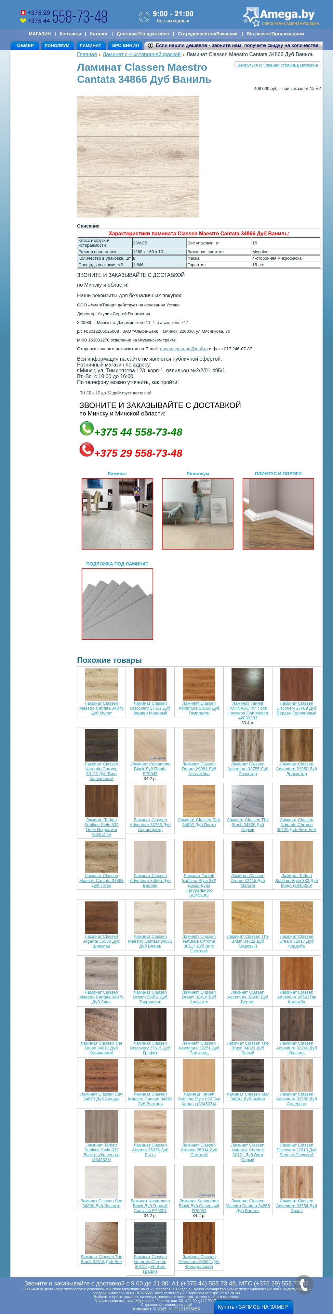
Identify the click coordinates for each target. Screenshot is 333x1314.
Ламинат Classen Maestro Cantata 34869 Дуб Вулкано (150, 1099)
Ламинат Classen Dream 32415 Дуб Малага (248, 880)
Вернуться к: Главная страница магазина (277, 65)
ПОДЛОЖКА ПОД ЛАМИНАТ (117, 600)
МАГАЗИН (40, 33)
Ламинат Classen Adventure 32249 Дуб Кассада (296, 1048)
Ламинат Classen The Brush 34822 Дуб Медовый (248, 941)
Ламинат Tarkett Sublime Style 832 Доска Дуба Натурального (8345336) (199, 885)
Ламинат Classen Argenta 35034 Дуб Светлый (199, 1150)
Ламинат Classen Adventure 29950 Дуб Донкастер (296, 769)
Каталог (99, 33)
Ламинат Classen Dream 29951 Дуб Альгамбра (199, 769)
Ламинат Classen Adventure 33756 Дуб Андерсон (296, 1099)
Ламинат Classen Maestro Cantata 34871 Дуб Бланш (150, 941)
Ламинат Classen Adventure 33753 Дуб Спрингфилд (150, 824)
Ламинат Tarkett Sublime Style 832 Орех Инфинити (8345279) (102, 827)
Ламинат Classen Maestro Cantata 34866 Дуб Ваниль (248, 1205)
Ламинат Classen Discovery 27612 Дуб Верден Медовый (150, 708)
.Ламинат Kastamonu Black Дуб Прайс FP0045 (150, 769)
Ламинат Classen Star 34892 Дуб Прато (199, 822)
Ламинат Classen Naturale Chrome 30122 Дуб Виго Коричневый (101, 771)
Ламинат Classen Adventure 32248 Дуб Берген (247, 997)
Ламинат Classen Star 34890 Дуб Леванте (101, 1203)
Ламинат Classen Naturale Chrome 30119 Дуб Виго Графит (150, 1264)
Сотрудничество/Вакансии (208, 33)
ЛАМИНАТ (90, 45)
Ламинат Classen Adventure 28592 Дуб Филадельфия (199, 1261)
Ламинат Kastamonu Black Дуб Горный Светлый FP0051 (150, 1205)
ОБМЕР (25, 45)
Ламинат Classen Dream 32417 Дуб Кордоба (296, 941)
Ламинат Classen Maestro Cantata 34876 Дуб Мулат (101, 708)
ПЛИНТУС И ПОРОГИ (278, 510)
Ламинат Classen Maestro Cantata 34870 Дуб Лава (101, 997)
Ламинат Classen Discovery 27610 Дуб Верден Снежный (296, 1150)
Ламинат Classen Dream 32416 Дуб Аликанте (199, 997)
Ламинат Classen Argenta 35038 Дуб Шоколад (101, 941)
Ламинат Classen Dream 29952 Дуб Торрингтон (150, 997)
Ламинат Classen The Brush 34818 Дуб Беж (101, 1259)
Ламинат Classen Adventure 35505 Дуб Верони (150, 880)
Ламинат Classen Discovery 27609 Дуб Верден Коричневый (296, 708)
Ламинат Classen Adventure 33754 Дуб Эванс (296, 1205)
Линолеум (197, 510)
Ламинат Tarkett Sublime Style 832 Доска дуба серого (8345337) (101, 1152)
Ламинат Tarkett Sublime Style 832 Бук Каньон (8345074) (199, 1099)
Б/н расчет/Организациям (275, 33)
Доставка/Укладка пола (142, 33)
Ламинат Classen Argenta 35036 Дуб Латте (150, 1150)
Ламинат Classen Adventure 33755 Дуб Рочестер (247, 769)
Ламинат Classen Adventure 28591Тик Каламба (296, 997)
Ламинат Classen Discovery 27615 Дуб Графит (150, 1048)
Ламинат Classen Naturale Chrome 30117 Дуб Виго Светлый (199, 943)
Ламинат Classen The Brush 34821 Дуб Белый (248, 1048)
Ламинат (117, 510)
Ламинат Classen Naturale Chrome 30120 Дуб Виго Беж (296, 824)
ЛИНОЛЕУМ (57, 45)
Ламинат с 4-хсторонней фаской (142, 54)
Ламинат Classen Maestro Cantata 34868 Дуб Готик (101, 880)
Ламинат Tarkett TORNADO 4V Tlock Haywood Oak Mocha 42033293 (248, 710)
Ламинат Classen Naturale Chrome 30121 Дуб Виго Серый (248, 1152)
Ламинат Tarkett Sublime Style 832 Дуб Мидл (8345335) (296, 880)
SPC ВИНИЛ (125, 45)
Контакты (70, 33)
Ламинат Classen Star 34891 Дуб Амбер (248, 1096)
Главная (87, 54)
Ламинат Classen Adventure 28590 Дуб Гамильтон (199, 708)
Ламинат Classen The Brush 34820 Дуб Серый (248, 824)
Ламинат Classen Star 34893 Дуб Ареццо (101, 1096)
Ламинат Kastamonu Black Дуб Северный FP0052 (199, 1205)
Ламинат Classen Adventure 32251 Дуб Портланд (199, 1048)
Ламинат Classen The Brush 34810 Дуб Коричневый (101, 1048)
